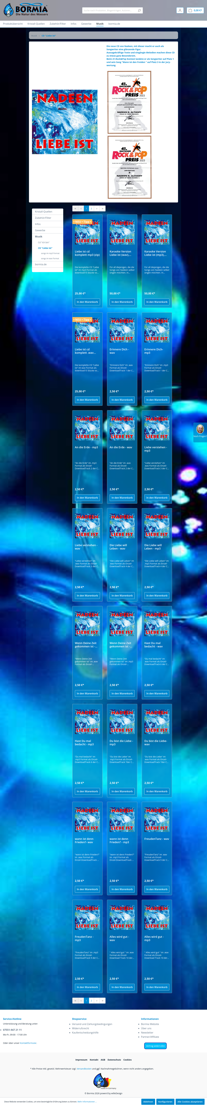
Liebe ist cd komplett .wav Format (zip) (84, 351)
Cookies (127, 1059)
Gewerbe (40, 230)
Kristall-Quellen (43, 211)
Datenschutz (114, 1059)
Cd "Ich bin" (44, 242)
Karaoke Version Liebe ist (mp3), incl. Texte (155, 253)
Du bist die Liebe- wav (155, 742)
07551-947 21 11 (12, 1030)
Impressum (81, 1059)
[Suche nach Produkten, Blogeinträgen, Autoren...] (109, 10)
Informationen (150, 1019)
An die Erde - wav (121, 447)
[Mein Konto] (180, 10)
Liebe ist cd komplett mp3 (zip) (87, 253)
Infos (38, 224)
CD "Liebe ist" (45, 248)
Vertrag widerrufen (155, 1045)
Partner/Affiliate (150, 1037)
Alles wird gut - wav (119, 938)
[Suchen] (139, 10)
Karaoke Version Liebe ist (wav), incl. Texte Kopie (120, 253)
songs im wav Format (50, 258)
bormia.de (41, 264)
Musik (38, 236)
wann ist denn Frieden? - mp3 (119, 840)
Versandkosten (84, 1068)
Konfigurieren (165, 1101)
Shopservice (79, 1019)
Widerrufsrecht (80, 1028)
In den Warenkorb (87, 302)
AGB (103, 1059)
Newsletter (147, 1032)
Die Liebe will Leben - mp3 (153, 546)
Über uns (146, 1028)
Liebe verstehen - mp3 (155, 449)
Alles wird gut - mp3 (154, 938)
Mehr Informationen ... (87, 1101)
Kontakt (94, 1059)
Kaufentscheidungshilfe (85, 1032)
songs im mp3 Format (50, 253)
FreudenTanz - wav (156, 839)
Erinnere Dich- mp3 (153, 351)
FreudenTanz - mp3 (84, 938)
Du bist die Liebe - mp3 (121, 742)
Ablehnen (148, 1101)
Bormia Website (150, 1024)
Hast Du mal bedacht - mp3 (84, 742)
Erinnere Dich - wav (119, 351)
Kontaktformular (28, 1043)
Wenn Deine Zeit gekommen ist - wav (86, 644)
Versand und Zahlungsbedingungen (92, 1024)
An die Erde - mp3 (86, 447)
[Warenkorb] (195, 10)
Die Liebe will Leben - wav (118, 546)
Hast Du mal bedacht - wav (153, 644)
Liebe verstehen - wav (86, 546)
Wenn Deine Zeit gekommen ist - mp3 (120, 644)
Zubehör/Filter (43, 217)
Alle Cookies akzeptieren (190, 1101)
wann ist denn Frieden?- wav (84, 840)
